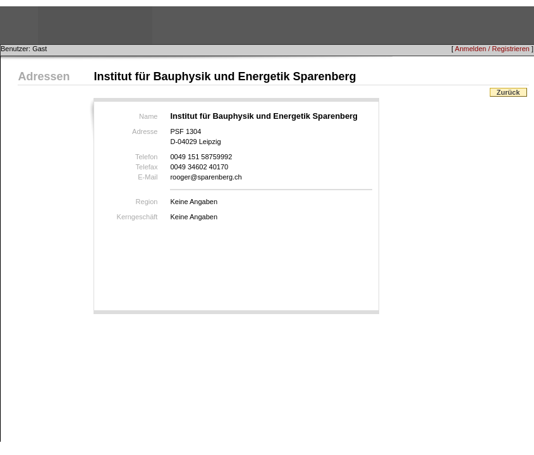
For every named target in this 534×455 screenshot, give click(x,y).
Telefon (146, 157)
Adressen (44, 76)
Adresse (144, 131)
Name (148, 116)
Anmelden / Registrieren (492, 48)
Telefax (147, 167)
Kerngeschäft (137, 217)
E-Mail (147, 177)
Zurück (508, 92)
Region (147, 201)
